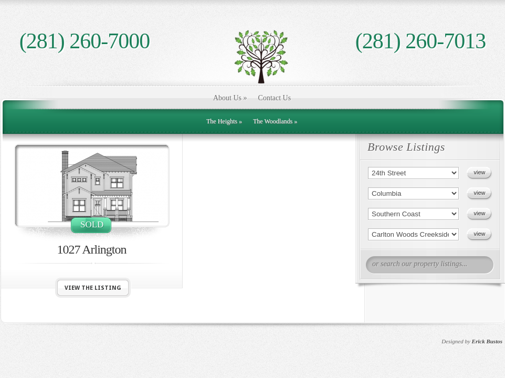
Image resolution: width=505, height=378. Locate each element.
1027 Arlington (91, 249)
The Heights (224, 121)
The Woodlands (275, 121)
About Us (230, 98)
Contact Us (274, 98)
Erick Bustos (487, 341)
